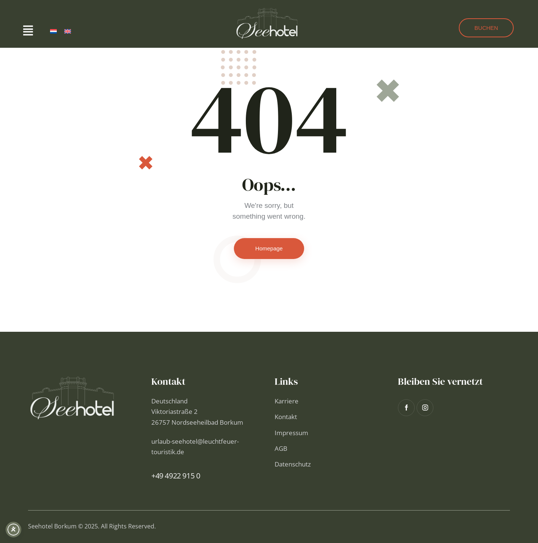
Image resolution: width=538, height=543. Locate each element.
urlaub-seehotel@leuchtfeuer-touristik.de (195, 446)
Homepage (268, 248)
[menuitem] (53, 31)
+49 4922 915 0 (175, 476)
